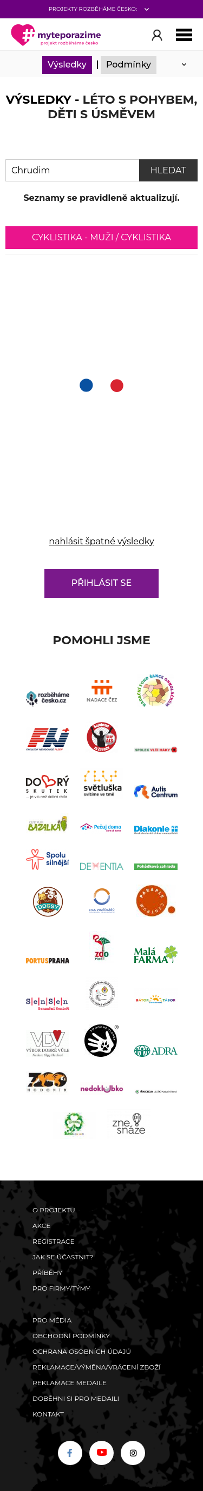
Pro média (51, 1320)
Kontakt (48, 1414)
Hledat (168, 170)
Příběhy (47, 1273)
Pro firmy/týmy (61, 1288)
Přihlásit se (101, 583)
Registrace (53, 1241)
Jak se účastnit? (62, 1257)
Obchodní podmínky (71, 1336)
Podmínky (128, 64)
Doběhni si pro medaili (75, 1398)
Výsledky (67, 64)
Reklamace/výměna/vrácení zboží (96, 1367)
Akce (41, 1226)
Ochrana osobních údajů (81, 1351)
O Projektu (53, 1210)
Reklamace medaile (69, 1383)
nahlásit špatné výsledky (101, 541)
